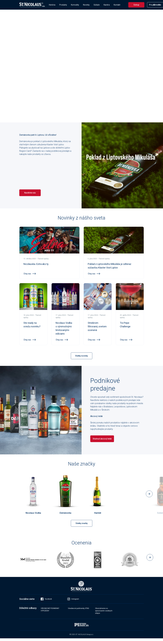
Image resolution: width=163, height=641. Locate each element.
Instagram (73, 601)
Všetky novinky (81, 356)
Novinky (86, 5)
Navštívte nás (30, 193)
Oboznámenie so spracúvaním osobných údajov (103, 613)
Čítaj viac (30, 274)
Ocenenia (81, 543)
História (52, 5)
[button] (149, 494)
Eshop (136, 5)
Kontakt (117, 5)
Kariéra (107, 5)
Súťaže (97, 5)
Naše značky (81, 464)
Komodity (75, 5)
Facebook (46, 601)
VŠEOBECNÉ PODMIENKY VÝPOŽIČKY (50, 612)
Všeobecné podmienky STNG (78, 611)
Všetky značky (82, 523)
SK (159, 5)
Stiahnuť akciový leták (102, 439)
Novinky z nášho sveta (81, 218)
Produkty (63, 5)
